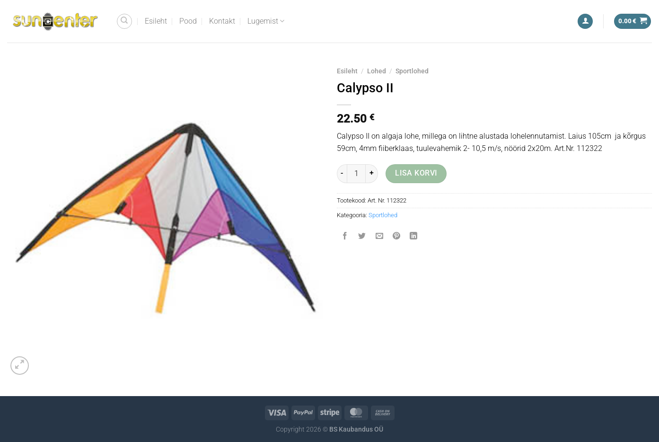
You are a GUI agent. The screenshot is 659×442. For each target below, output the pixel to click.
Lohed (376, 71)
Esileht (156, 21)
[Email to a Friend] (379, 237)
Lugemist (265, 21)
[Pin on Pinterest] (396, 237)
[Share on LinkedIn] (414, 237)
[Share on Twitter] (362, 237)
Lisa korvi (416, 173)
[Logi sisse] (585, 21)
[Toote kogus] (356, 173)
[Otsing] (124, 21)
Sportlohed (412, 71)
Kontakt (222, 21)
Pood (188, 21)
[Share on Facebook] (345, 237)
